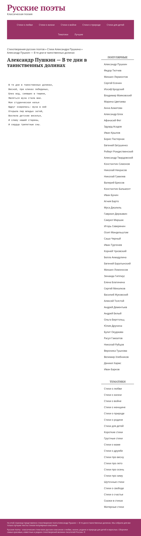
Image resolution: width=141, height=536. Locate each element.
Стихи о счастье (113, 494)
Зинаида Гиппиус (114, 276)
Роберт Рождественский (118, 151)
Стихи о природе (91, 24)
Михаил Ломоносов (116, 269)
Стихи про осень (114, 469)
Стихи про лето (113, 463)
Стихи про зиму (113, 475)
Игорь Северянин (114, 226)
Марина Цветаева (115, 101)
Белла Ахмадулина (115, 257)
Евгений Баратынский (117, 263)
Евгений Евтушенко (116, 145)
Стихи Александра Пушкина (64, 49)
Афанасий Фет (112, 120)
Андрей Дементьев (115, 307)
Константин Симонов (117, 163)
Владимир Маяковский (118, 95)
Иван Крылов (112, 132)
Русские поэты (36, 7)
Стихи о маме (112, 444)
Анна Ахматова (113, 108)
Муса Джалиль (112, 207)
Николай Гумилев (114, 176)
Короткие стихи (113, 432)
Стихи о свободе (114, 488)
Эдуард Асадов (113, 126)
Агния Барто (111, 201)
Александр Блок (113, 114)
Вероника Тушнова (115, 350)
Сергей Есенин (113, 83)
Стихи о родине (113, 419)
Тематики (63, 34)
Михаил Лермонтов (116, 76)
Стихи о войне (68, 24)
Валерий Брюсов (114, 182)
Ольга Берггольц (114, 319)
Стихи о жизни (47, 24)
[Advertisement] (57, 75)
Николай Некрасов (115, 170)
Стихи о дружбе (113, 450)
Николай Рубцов (114, 344)
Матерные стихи (114, 506)
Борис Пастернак (114, 139)
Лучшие (78, 34)
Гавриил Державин (115, 213)
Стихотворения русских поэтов (25, 49)
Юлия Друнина (113, 325)
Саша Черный (112, 238)
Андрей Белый (112, 313)
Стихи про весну (114, 457)
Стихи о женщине (114, 407)
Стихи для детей (115, 24)
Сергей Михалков (114, 288)
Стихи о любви (25, 24)
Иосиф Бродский (114, 89)
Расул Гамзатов (113, 338)
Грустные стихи (113, 438)
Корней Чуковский (115, 251)
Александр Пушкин (115, 64)
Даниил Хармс (112, 363)
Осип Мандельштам (116, 232)
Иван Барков (112, 369)
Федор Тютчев (112, 70)
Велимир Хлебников (116, 357)
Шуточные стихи (114, 482)
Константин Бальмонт (117, 188)
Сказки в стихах (113, 500)
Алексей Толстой (114, 300)
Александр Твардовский (118, 157)
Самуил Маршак (114, 220)
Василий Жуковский (116, 294)
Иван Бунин (111, 195)
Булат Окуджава (113, 332)
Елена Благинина (114, 282)
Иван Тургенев (113, 245)
